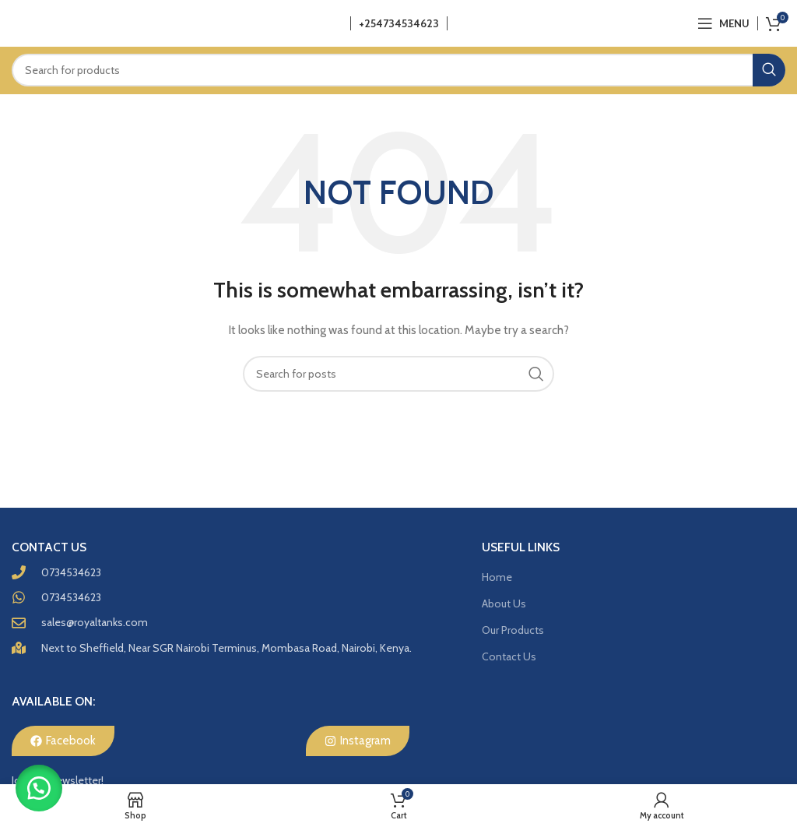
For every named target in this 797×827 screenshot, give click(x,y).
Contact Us (509, 656)
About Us (504, 603)
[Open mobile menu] (723, 23)
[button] (39, 788)
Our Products (513, 630)
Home (497, 577)
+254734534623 (399, 23)
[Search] (398, 70)
